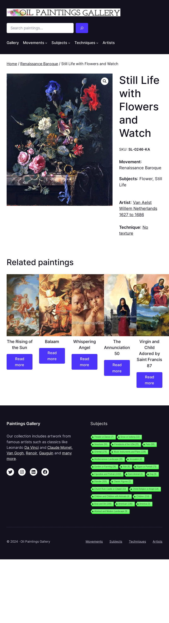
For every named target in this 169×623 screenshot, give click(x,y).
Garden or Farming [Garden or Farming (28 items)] (105, 467)
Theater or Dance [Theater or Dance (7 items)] (104, 437)
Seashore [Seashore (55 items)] (100, 444)
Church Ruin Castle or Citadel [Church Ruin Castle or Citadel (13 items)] (110, 489)
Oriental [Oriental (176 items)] (100, 452)
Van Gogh (15, 453)
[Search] (82, 28)
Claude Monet (59, 447)
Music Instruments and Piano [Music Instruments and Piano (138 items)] (130, 452)
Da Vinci (31, 447)
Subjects (115, 541)
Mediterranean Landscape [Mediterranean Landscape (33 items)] (108, 459)
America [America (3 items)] (144, 504)
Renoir (31, 453)
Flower (145, 178)
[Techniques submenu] (97, 43)
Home (12, 64)
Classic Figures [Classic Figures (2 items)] (122, 481)
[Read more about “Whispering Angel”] (84, 362)
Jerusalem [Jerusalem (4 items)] (135, 459)
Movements (94, 541)
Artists (157, 541)
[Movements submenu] (46, 43)
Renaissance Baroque (39, 64)
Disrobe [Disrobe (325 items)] (100, 481)
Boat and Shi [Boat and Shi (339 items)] (102, 504)
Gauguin (46, 453)
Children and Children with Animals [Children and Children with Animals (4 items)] (111, 496)
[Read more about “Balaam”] (52, 356)
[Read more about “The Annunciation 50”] (117, 368)
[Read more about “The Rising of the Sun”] (19, 362)
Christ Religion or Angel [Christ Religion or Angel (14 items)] (146, 489)
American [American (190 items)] (125, 504)
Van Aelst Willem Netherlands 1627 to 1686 (138, 208)
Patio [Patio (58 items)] (150, 444)
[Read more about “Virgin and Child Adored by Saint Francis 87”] (149, 380)
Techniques (137, 541)
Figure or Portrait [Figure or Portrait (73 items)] (147, 467)
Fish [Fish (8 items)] (126, 467)
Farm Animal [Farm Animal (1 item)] (135, 474)
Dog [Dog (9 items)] (153, 474)
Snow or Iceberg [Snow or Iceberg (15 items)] (130, 437)
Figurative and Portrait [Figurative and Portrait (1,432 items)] (107, 474)
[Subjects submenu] (69, 43)
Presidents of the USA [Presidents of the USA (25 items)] (126, 444)
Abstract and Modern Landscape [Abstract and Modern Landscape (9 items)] (110, 511)
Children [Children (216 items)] (142, 496)
